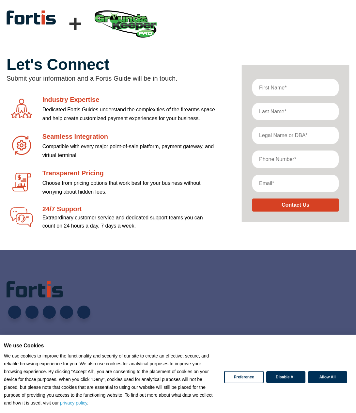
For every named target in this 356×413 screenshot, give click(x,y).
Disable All (286, 377)
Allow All (327, 377)
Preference (244, 377)
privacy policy (73, 402)
